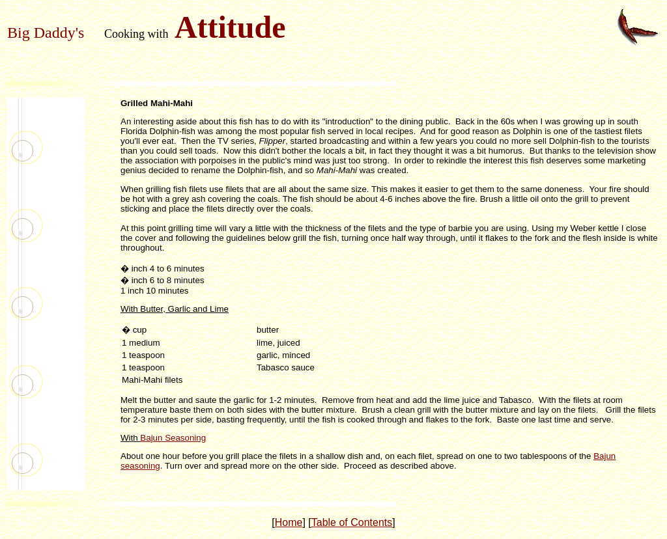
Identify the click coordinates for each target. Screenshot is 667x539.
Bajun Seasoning (173, 438)
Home (289, 522)
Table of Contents (352, 522)
